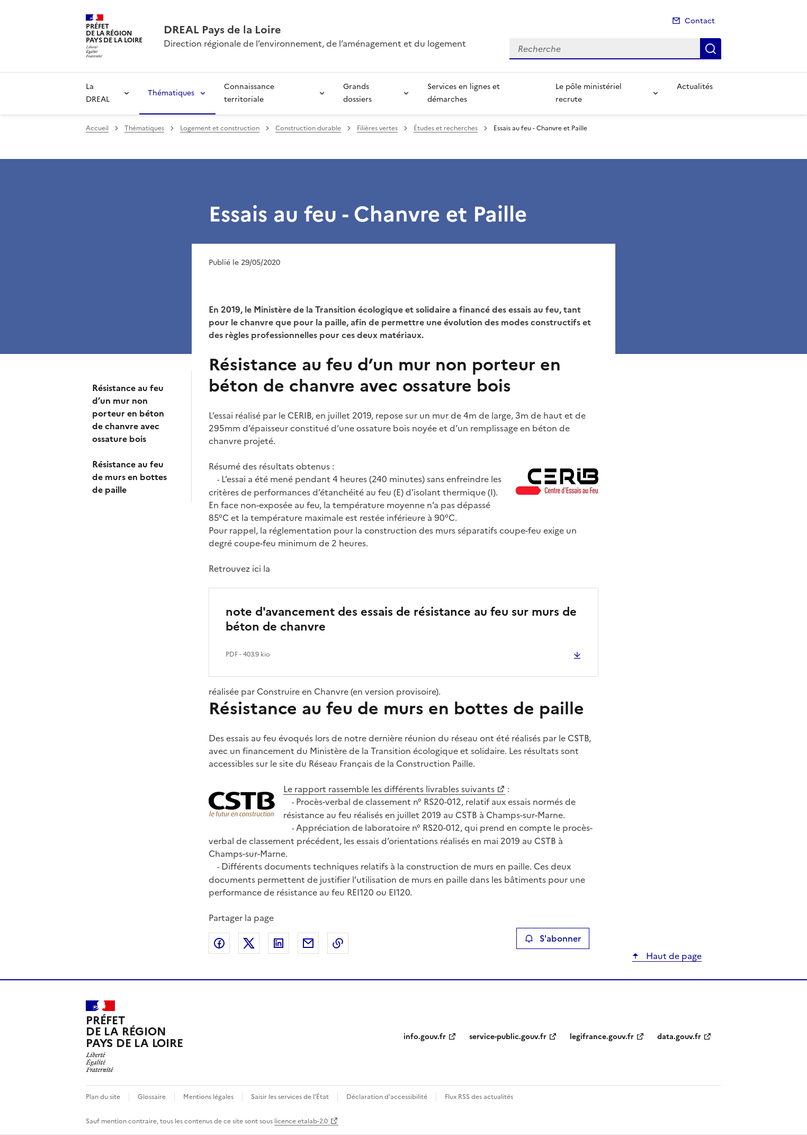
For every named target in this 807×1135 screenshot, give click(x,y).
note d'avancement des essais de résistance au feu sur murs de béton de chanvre (401, 619)
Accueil (97, 128)
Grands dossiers (357, 93)
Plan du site (103, 1097)
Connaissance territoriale (249, 93)
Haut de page (673, 956)
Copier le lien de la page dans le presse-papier (337, 943)
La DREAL (98, 93)
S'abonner (552, 938)
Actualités (695, 86)
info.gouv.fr (424, 1036)
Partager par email (308, 943)
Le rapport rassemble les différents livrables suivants (389, 789)
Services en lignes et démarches (463, 93)
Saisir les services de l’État (290, 1097)
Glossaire (152, 1097)
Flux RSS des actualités (479, 1097)
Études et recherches (446, 128)
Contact (700, 20)
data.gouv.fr (679, 1036)
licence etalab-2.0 (301, 1121)
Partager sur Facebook (219, 943)
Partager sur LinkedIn (278, 943)
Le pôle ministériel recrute (588, 93)
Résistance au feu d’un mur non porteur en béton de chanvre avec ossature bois (128, 413)
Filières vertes (377, 128)
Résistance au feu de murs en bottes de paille (129, 477)
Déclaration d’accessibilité (386, 1097)
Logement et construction (219, 128)
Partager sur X (248, 943)
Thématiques (171, 93)
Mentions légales (208, 1097)
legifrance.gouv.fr (602, 1036)
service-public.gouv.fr (507, 1036)
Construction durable (308, 128)
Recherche (710, 48)
